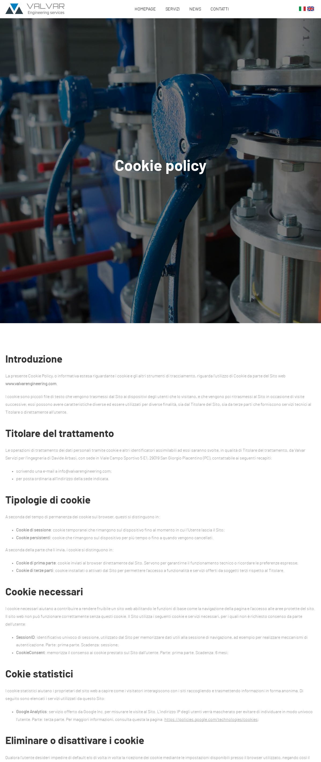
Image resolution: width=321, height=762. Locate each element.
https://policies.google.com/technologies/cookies (211, 719)
